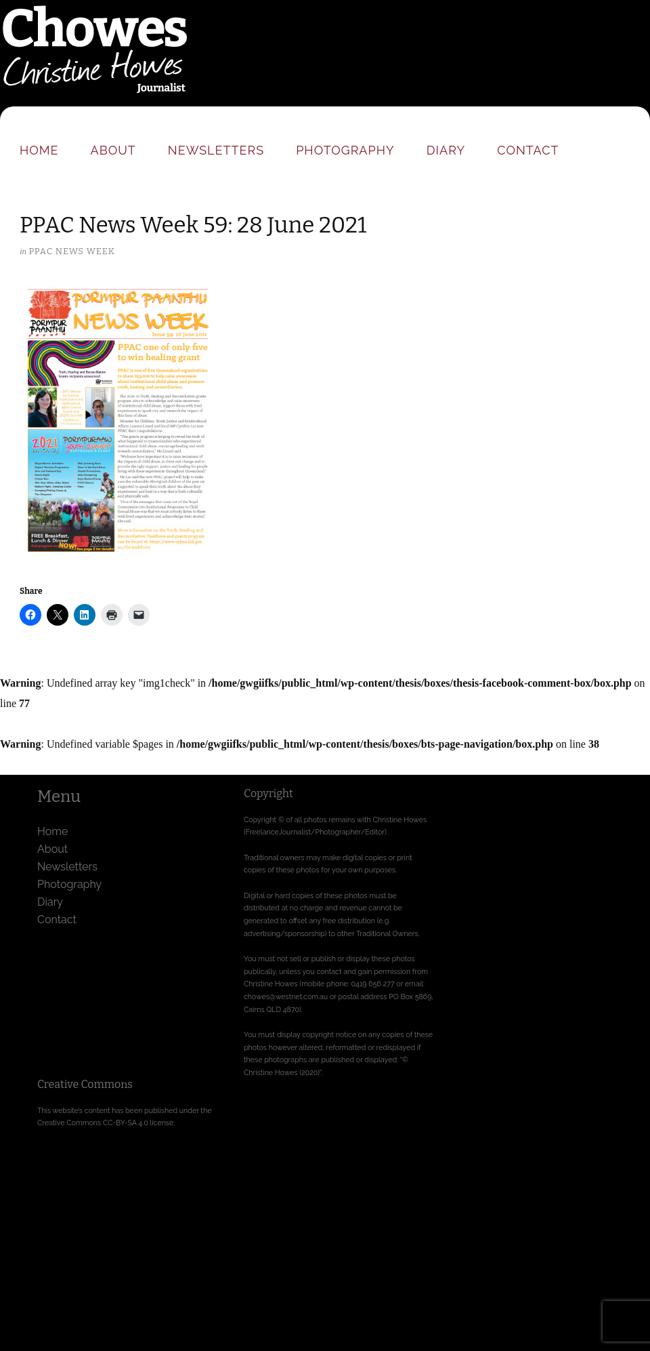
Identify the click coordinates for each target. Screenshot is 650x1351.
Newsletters (216, 150)
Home (39, 150)
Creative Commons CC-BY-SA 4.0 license (105, 1122)
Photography (345, 150)
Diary (446, 150)
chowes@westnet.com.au (286, 996)
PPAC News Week (71, 251)
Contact (528, 150)
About (113, 150)
